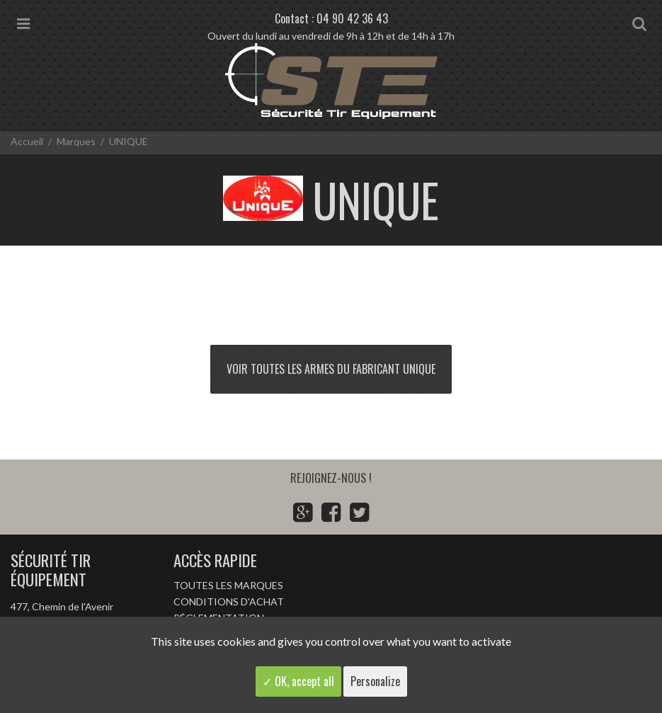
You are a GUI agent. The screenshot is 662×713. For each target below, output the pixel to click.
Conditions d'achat (228, 601)
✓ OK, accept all (298, 681)
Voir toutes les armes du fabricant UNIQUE (331, 368)
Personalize (375, 681)
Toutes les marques (228, 585)
